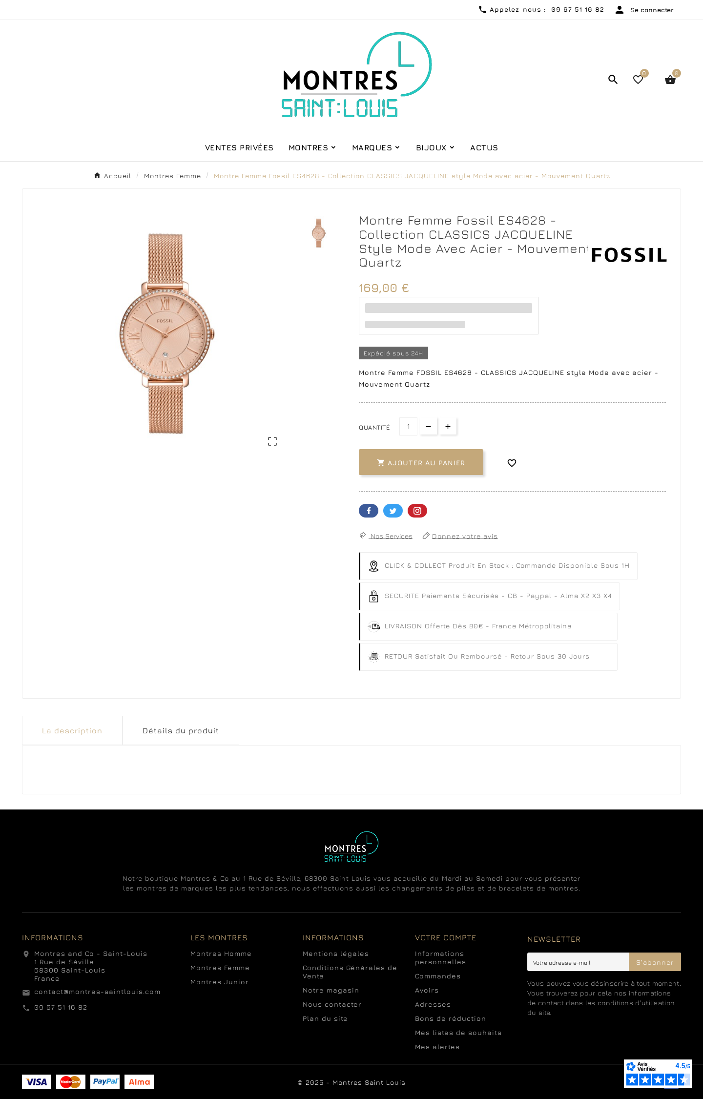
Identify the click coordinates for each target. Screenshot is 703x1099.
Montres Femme (220, 967)
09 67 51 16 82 (60, 1007)
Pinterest (417, 511)
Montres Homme (221, 953)
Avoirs (427, 990)
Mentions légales (336, 953)
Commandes (438, 976)
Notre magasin (331, 990)
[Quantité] (408, 426)
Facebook (368, 511)
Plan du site (325, 1018)
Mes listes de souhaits (458, 1032)
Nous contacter (332, 1004)
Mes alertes (437, 1046)
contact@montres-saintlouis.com (97, 991)
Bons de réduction (450, 1018)
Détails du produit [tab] (181, 730)
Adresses (433, 1004)
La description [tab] (72, 730)
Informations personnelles (440, 957)
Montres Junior (219, 981)
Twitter (393, 511)
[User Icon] (644, 10)
